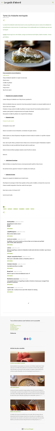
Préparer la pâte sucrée (8, 121)
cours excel (10, 287)
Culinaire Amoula (12, 264)
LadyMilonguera (11, 231)
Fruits (4, 208)
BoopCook (10, 271)
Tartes (32, 208)
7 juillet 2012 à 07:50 (17, 271)
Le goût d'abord (12, 2)
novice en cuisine (12, 239)
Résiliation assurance (13, 278)
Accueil (12, 324)
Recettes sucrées (14, 328)
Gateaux (10, 208)
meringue (16, 208)
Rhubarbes (21, 208)
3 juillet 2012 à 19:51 (16, 247)
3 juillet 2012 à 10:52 (21, 231)
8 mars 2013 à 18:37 (24, 278)
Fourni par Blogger (27, 429)
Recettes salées (14, 329)
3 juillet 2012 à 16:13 (21, 239)
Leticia (9, 247)
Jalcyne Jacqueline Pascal (14, 256)
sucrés (27, 208)
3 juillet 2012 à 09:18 (19, 221)
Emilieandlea (10, 221)
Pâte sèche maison (14, 387)
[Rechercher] (53, 2)
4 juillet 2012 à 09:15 (26, 256)
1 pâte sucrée (6, 75)
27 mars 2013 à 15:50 (18, 287)
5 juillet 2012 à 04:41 (21, 264)
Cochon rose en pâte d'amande (17, 363)
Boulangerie (13, 327)
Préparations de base (15, 325)
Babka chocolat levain (15, 411)
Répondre (10, 228)
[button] (4, 20)
